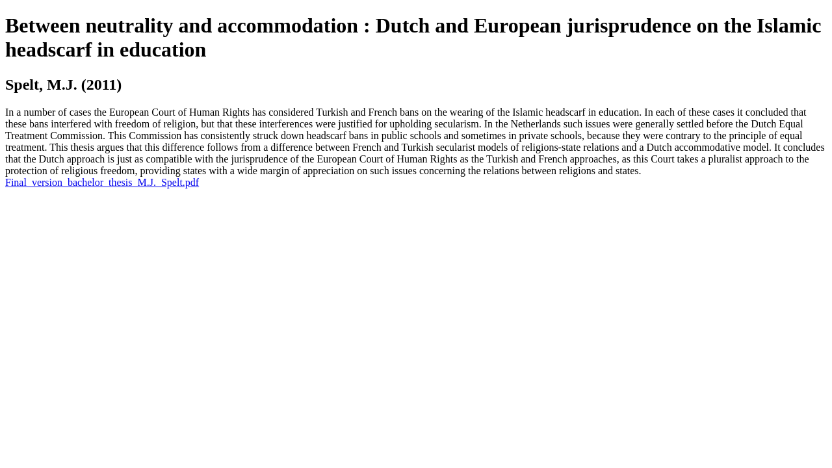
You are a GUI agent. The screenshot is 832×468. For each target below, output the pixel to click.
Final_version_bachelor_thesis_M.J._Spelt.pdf (102, 182)
